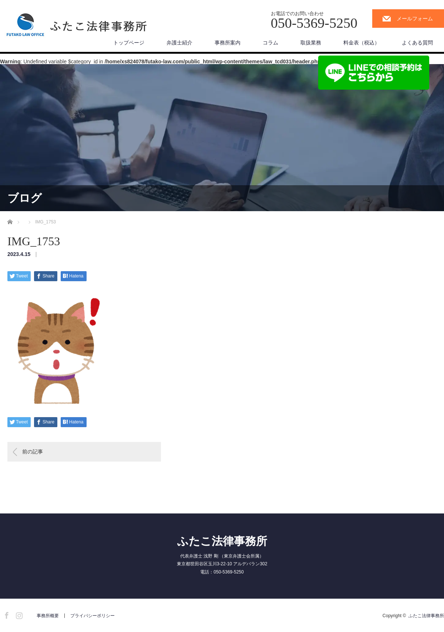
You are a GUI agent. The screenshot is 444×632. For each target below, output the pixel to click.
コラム (270, 43)
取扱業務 (310, 43)
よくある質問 (417, 43)
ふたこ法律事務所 (222, 541)
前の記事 (32, 452)
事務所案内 (227, 43)
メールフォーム (415, 18)
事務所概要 (48, 615)
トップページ (128, 43)
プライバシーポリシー (92, 615)
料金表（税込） (361, 43)
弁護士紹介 (179, 43)
